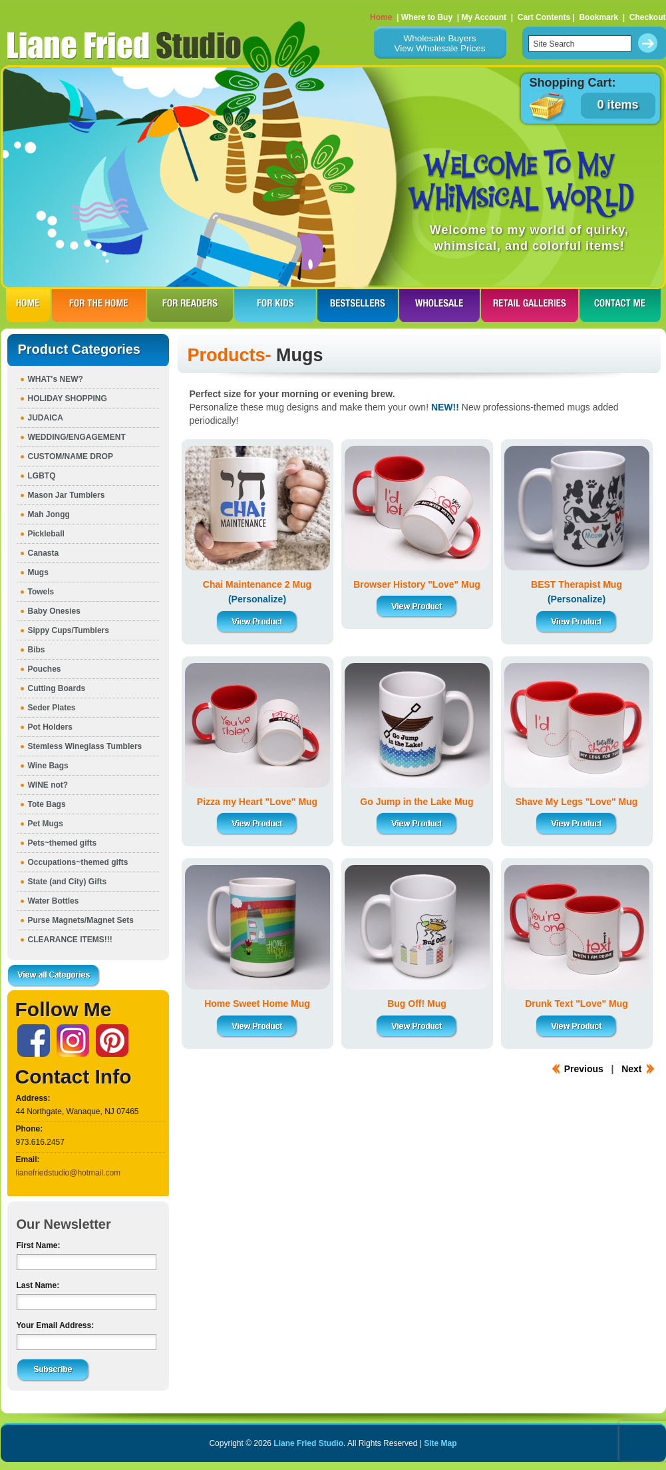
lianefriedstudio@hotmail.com (68, 1172)
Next (631, 1069)
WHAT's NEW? (55, 379)
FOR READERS (190, 305)
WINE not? (48, 785)
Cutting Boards (57, 688)
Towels (41, 591)
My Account (483, 17)
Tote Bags (47, 804)
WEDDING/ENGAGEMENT (77, 437)
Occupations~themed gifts (78, 862)
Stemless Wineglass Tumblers (85, 746)
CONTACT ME (620, 305)
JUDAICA (45, 417)
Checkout (647, 17)
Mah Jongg (49, 514)
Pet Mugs (45, 823)
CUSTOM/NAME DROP (70, 456)
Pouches (44, 669)
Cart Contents (544, 17)
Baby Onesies (54, 611)
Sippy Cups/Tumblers (68, 630)
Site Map (440, 1443)
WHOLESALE (439, 305)
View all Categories (53, 976)
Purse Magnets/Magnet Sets (81, 920)
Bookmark (598, 17)
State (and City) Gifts (67, 881)
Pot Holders (50, 727)
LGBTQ (42, 475)
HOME (28, 305)
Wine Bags (48, 765)
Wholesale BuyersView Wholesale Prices (439, 43)
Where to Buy (426, 17)
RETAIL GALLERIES (529, 305)
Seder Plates (52, 707)
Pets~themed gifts (62, 843)
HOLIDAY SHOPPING (67, 398)
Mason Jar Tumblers (66, 495)
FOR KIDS (275, 305)
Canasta (43, 553)
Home (381, 17)
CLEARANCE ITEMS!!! (70, 939)
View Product (257, 622)
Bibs (36, 649)
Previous (583, 1069)
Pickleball (46, 533)
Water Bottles (53, 901)
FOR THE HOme (99, 305)
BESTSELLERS (357, 305)
